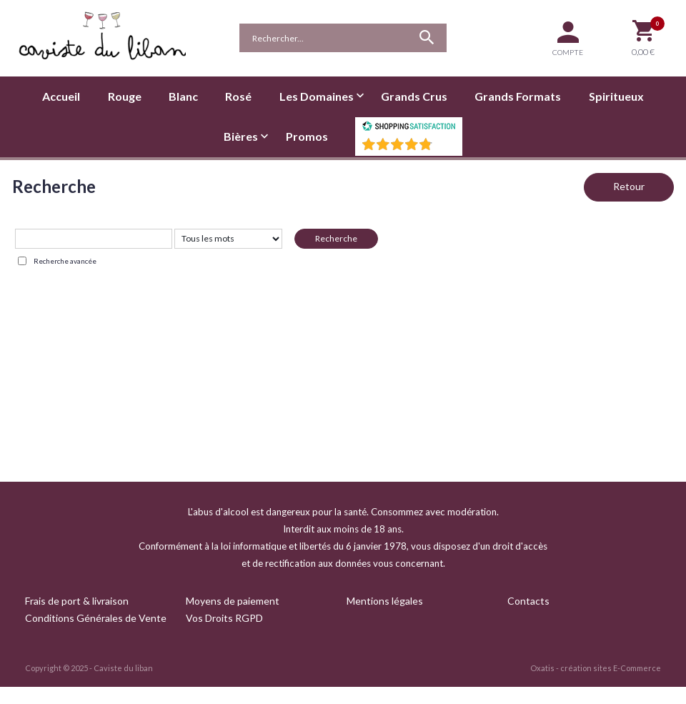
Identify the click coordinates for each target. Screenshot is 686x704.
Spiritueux (616, 96)
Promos (307, 136)
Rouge (124, 96)
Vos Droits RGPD (224, 618)
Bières (241, 136)
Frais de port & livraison (77, 601)
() (446, 148)
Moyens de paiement (232, 601)
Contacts (528, 601)
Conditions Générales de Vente (95, 618)
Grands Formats (517, 96)
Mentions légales (385, 601)
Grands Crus (414, 96)
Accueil (61, 96)
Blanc (183, 96)
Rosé (238, 96)
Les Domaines (316, 96)
